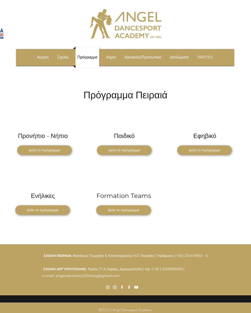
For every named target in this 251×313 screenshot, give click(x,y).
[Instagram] (107, 287)
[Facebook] (122, 287)
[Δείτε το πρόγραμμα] (44, 150)
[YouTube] (136, 287)
